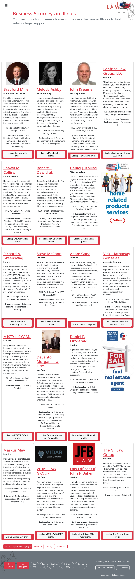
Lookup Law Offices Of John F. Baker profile (84, 535)
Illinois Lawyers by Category (17, 546)
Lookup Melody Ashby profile (50, 154)
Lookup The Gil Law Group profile (117, 535)
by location (9, 565)
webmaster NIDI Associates (112, 575)
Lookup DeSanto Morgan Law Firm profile (51, 436)
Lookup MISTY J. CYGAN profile (17, 436)
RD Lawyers (123, 567)
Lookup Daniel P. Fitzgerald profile (84, 436)
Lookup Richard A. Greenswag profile (18, 323)
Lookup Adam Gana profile (84, 324)
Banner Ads (81, 565)
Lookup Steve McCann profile (51, 323)
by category (23, 565)
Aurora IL (38, 546)
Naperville (61, 546)
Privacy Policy (67, 565)
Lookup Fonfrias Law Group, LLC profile (117, 154)
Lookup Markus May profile (18, 537)
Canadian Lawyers (105, 567)
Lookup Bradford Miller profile (17, 154)
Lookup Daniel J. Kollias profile (84, 240)
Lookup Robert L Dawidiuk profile (50, 240)
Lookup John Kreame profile (84, 156)
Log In (44, 565)
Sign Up (35, 565)
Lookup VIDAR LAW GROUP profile (51, 535)
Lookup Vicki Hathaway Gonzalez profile (117, 323)
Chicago (49, 546)
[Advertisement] (67, 43)
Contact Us (54, 565)
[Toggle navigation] (6, 5)
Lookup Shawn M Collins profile (17, 240)
